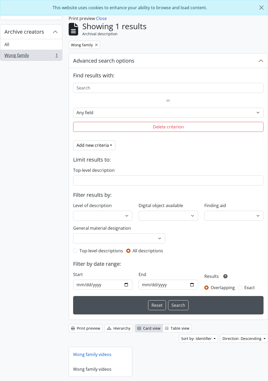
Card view (148, 328)
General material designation (102, 228)
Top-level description (94, 170)
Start (78, 274)
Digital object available (161, 205)
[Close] (261, 7)
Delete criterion (168, 127)
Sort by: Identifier (197, 338)
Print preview (85, 328)
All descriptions (148, 251)
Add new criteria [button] (93, 145)
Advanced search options (103, 60)
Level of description (92, 205)
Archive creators (24, 31)
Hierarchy (118, 328)
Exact (249, 287)
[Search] (168, 88)
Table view (177, 328)
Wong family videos (92, 354)
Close (101, 18)
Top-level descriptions (101, 251)
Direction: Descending (242, 338)
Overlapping (223, 287)
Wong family (31, 56)
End (142, 274)
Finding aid (215, 205)
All (6, 44)
